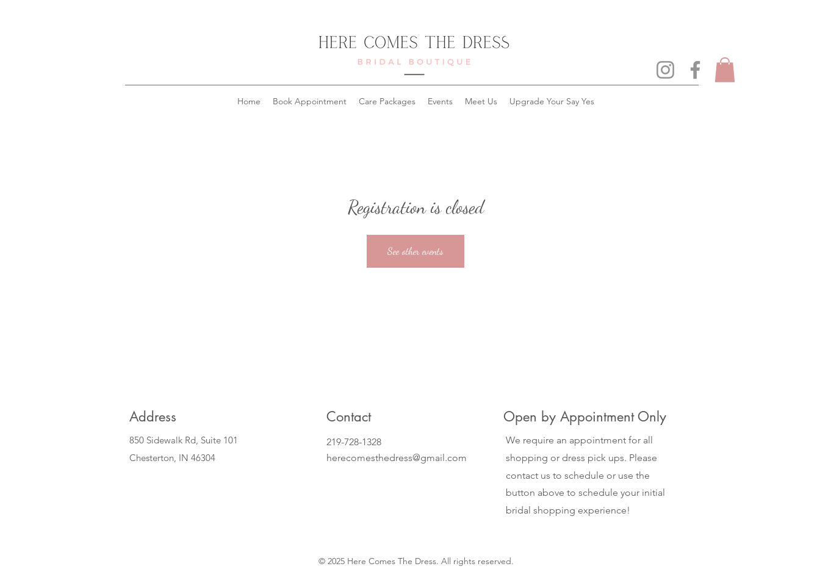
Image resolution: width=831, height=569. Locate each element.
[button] (724, 69)
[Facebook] (695, 70)
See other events (415, 251)
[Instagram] (665, 70)
